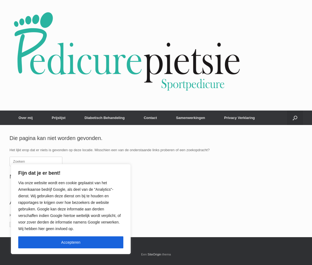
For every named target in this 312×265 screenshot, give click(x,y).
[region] (71, 209)
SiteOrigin (154, 254)
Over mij (26, 118)
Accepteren (71, 242)
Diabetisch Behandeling (105, 118)
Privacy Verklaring (239, 118)
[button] (295, 118)
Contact (150, 118)
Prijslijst (59, 118)
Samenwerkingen (190, 118)
